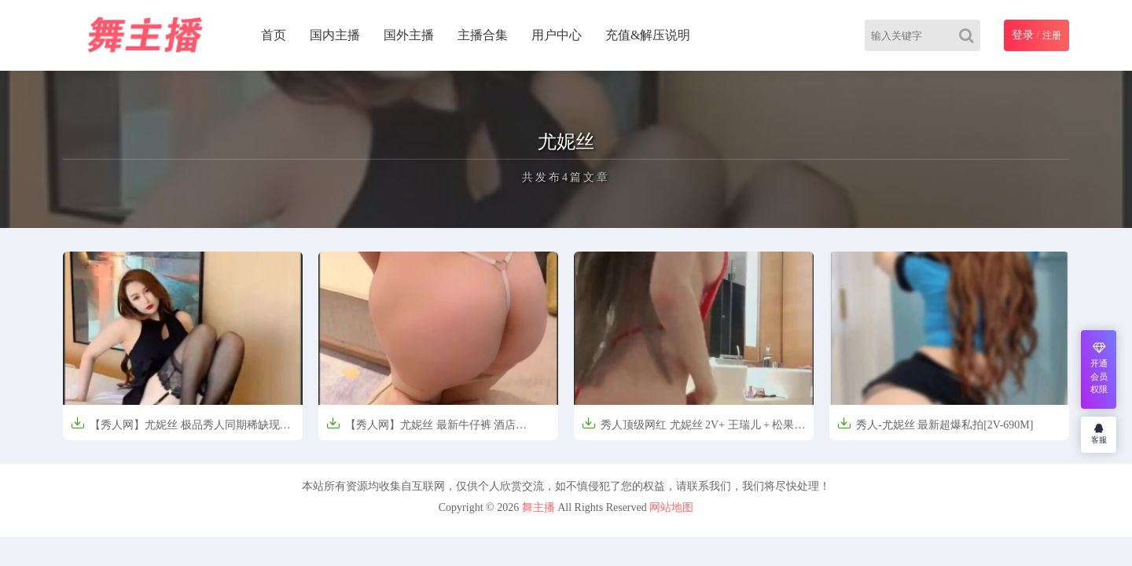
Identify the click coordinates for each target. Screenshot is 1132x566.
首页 (273, 35)
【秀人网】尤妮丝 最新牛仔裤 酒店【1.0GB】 (421, 429)
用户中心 (556, 35)
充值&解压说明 (647, 35)
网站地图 (671, 507)
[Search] (969, 35)
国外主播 (409, 35)
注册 (1051, 35)
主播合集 (483, 35)
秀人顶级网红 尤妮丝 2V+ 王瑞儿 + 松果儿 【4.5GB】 (693, 429)
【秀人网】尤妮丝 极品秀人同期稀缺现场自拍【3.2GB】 (181, 429)
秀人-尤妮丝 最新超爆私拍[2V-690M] (935, 423)
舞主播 (538, 507)
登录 (1023, 35)
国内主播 (335, 35)
